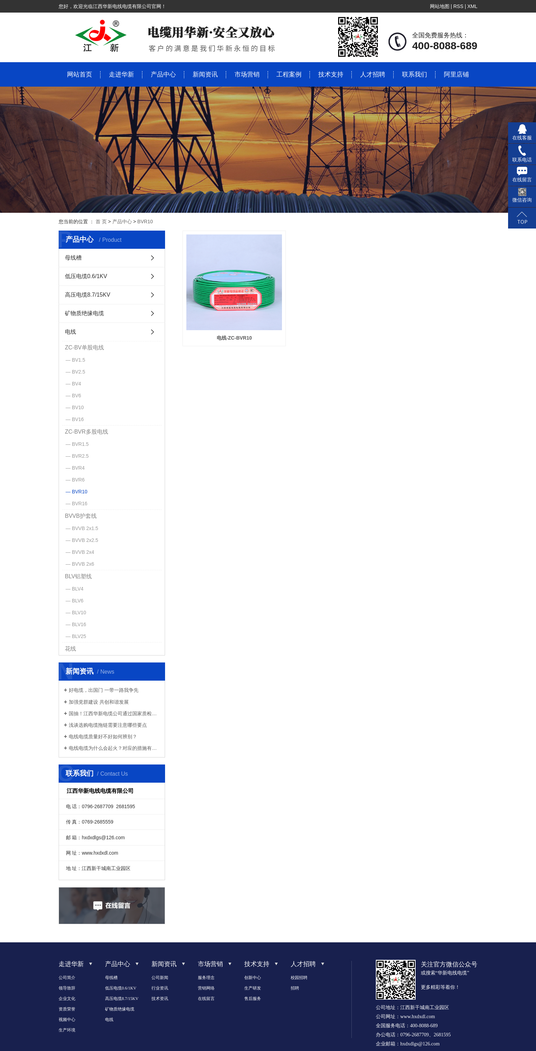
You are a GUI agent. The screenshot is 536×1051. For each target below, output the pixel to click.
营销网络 (206, 988)
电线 (70, 332)
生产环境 (67, 1030)
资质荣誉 (67, 1009)
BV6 (76, 395)
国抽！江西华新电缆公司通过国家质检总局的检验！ (114, 713)
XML (472, 6)
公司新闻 (159, 977)
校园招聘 (299, 977)
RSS (458, 6)
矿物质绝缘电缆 (84, 313)
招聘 (295, 988)
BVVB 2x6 (83, 564)
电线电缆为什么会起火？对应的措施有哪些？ (114, 748)
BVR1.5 (80, 444)
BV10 (78, 407)
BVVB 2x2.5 (85, 540)
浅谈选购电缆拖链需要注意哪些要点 (108, 725)
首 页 (101, 221)
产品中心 (163, 74)
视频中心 (67, 1019)
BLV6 (77, 600)
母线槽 (73, 258)
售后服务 (252, 998)
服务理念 (206, 977)
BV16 (78, 419)
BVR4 (78, 468)
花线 (70, 649)
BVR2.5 (80, 456)
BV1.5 (78, 360)
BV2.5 (78, 372)
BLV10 (79, 612)
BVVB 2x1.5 (85, 528)
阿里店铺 (456, 74)
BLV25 (79, 636)
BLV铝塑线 (78, 576)
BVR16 (79, 503)
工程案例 (289, 74)
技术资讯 (159, 998)
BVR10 (145, 221)
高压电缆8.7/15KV (87, 295)
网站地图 (439, 6)
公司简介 (67, 977)
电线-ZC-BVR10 (228, 327)
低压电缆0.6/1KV (86, 276)
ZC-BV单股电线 (84, 347)
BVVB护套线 (81, 516)
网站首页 (79, 74)
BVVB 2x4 (83, 552)
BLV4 (77, 589)
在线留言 (206, 998)
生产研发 (252, 988)
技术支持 (330, 74)
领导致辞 (67, 988)
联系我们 (414, 74)
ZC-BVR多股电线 (86, 432)
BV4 (76, 383)
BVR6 (78, 480)
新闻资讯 (205, 74)
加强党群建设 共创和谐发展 (99, 702)
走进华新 (121, 74)
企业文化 (67, 998)
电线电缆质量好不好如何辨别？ (103, 736)
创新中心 (252, 977)
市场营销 (247, 74)
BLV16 (79, 624)
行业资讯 (159, 988)
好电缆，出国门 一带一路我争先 (104, 690)
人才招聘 (372, 74)
